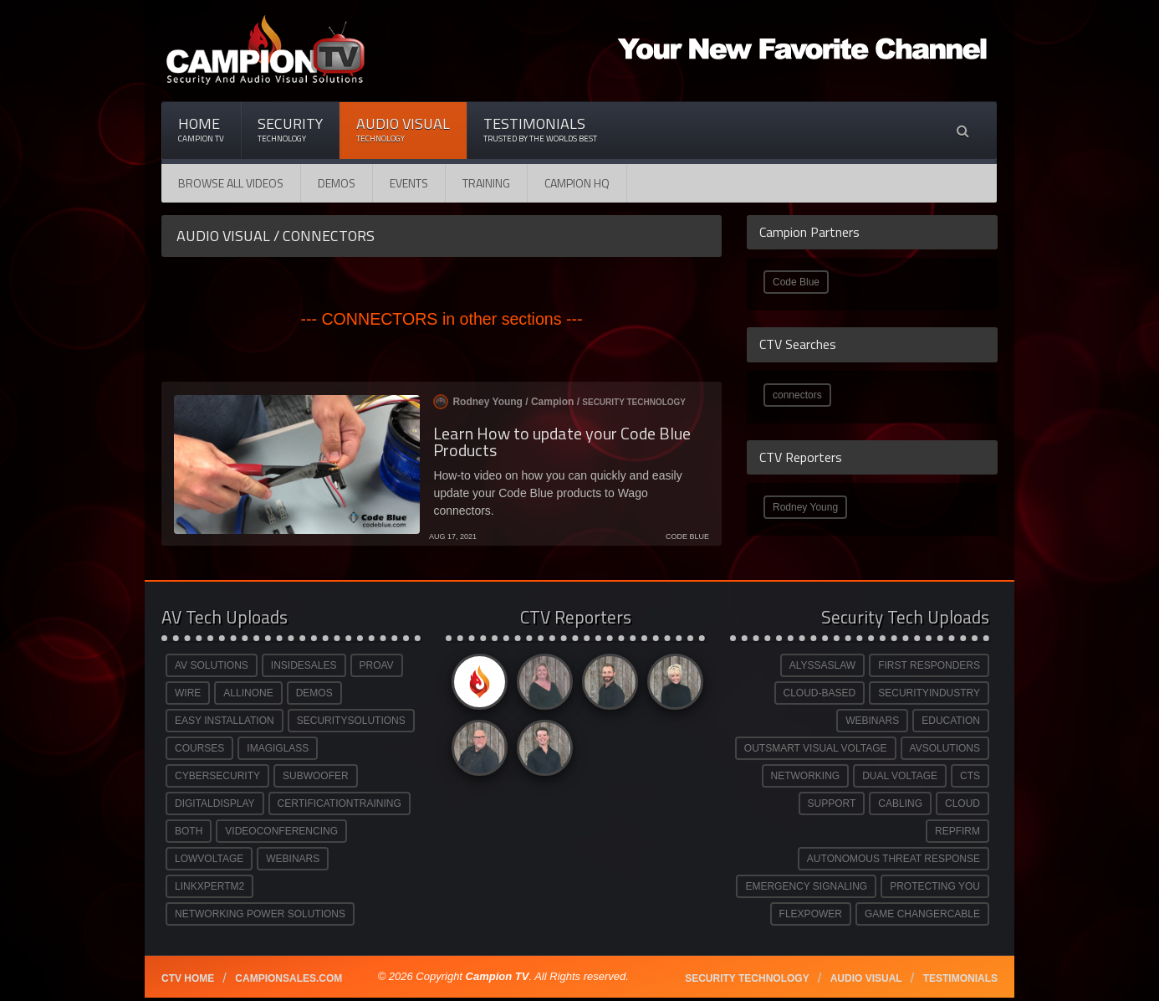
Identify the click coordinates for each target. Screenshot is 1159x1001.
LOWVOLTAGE (209, 859)
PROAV (377, 665)
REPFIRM (957, 831)
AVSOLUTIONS (945, 748)
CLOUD (962, 803)
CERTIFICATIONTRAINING (339, 803)
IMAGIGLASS (278, 748)
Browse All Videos (230, 183)
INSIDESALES (304, 665)
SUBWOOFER (316, 776)
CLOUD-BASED (820, 693)
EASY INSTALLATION (224, 720)
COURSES (199, 748)
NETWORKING (805, 776)
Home (201, 129)
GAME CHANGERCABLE (922, 914)
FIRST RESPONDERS (929, 665)
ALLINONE (248, 693)
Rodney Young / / (559, 401)
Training (486, 183)
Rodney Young (805, 507)
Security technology (747, 978)
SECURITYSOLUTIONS (351, 720)
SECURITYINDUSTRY (929, 693)
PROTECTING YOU (935, 886)
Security (290, 129)
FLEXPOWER (810, 914)
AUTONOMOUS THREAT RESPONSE (893, 859)
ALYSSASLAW (822, 665)
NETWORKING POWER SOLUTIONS (260, 914)
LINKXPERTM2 (209, 886)
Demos (336, 183)
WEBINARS (292, 859)
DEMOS (314, 693)
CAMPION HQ (577, 183)
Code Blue (796, 282)
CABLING (900, 803)
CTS (970, 776)
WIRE (188, 693)
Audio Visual (403, 129)
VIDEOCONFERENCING (281, 831)
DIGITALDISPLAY (215, 803)
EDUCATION (951, 720)
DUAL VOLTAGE (899, 776)
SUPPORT (832, 803)
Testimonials (540, 129)
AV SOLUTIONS (211, 665)
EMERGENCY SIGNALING (806, 886)
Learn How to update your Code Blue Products (562, 441)
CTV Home (187, 978)
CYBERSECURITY (217, 776)
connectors (797, 395)
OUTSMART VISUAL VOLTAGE (815, 748)
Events (409, 183)
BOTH (188, 831)
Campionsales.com (288, 978)
